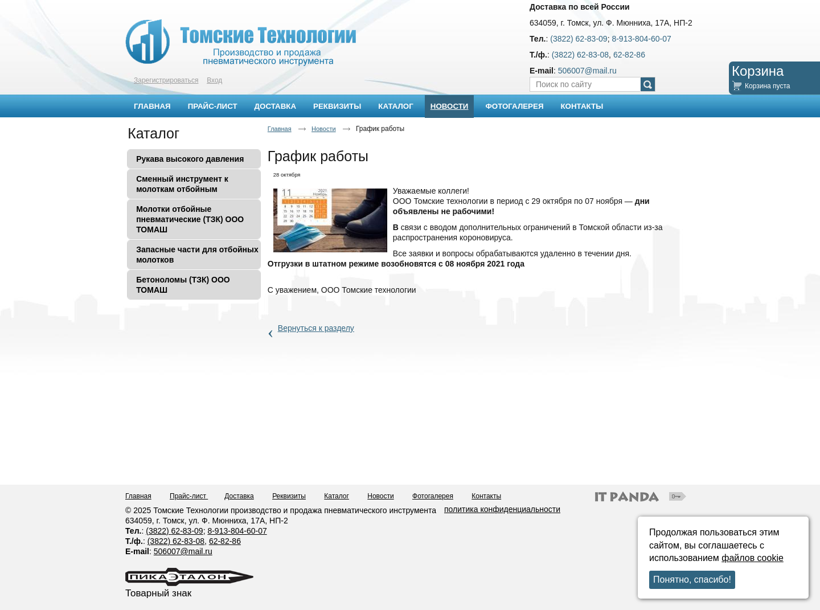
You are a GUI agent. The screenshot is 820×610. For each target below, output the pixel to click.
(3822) (158, 530)
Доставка (239, 496)
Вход (214, 80)
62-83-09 (187, 530)
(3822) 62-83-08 (580, 54)
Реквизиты (289, 496)
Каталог (153, 133)
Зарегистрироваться (166, 80)
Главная (280, 128)
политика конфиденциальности (502, 509)
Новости (449, 106)
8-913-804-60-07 (641, 38)
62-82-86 (629, 54)
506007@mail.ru (587, 70)
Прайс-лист (189, 496)
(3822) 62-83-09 (578, 38)
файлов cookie (752, 558)
